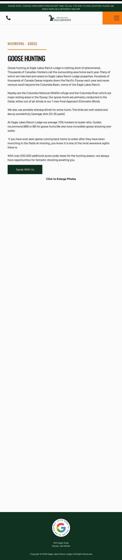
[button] (116, 14)
